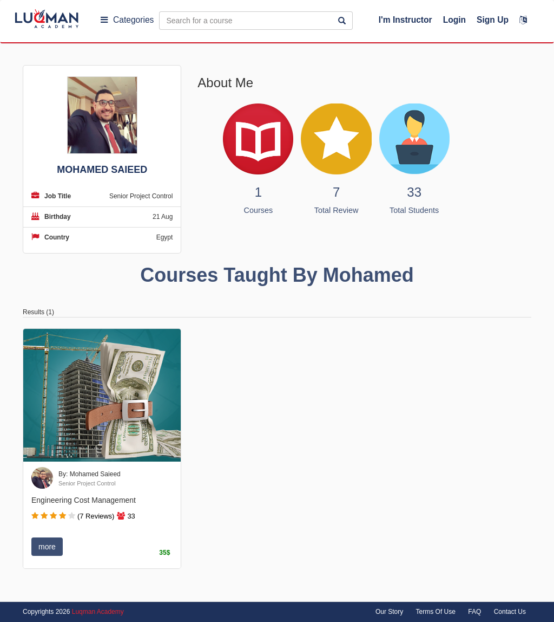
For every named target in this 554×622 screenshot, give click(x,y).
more (47, 546)
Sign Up (493, 19)
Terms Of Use (436, 611)
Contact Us (510, 611)
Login (454, 19)
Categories (127, 19)
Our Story (389, 611)
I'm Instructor (405, 19)
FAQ (474, 611)
